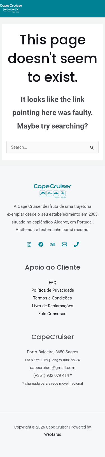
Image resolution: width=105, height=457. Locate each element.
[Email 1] (64, 244)
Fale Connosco (52, 313)
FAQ (52, 282)
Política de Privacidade (52, 290)
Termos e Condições (52, 298)
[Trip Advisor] (52, 244)
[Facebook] (40, 244)
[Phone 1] (76, 244)
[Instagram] (29, 244)
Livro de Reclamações (52, 305)
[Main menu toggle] (99, 9)
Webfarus (52, 434)
